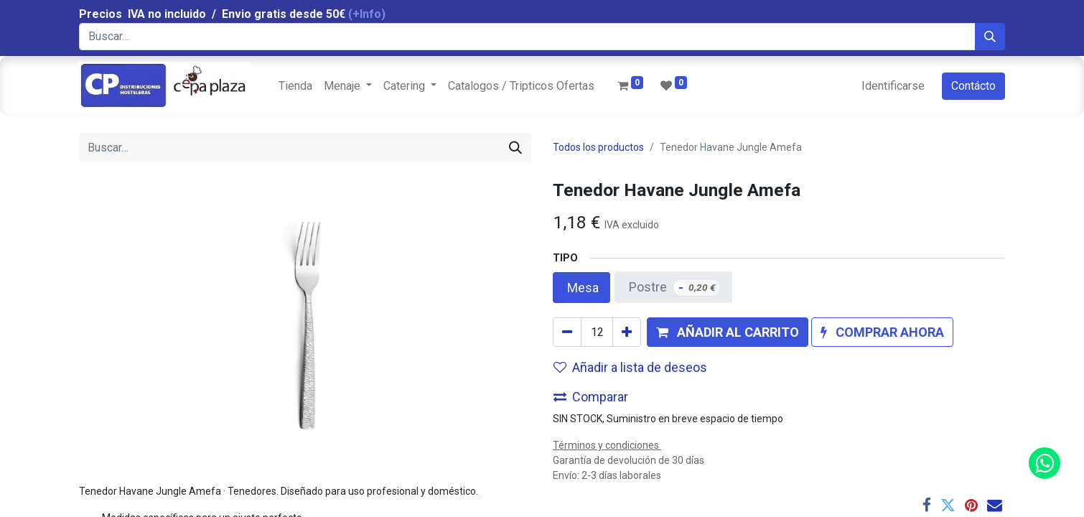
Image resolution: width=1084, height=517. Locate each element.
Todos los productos (598, 147)
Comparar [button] (590, 396)
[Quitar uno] (567, 332)
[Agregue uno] (626, 332)
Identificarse (893, 86)
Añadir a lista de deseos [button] (630, 367)
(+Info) (367, 14)
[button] (727, 332)
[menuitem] (295, 86)
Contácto (973, 86)
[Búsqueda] (990, 36)
